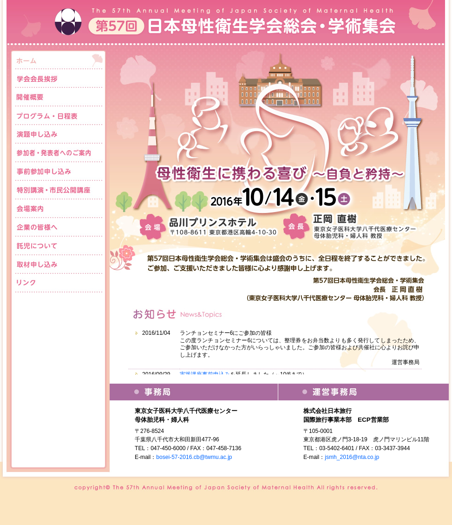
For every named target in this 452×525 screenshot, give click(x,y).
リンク (58, 283)
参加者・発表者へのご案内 (58, 153)
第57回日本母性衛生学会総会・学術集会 (226, 23)
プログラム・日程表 (58, 115)
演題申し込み (58, 134)
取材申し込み (58, 264)
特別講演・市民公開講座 (58, 190)
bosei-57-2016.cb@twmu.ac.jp (194, 457)
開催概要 (58, 97)
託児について (58, 246)
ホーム (58, 60)
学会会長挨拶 (58, 78)
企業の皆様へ (58, 227)
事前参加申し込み (58, 171)
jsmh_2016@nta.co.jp (352, 457)
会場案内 (58, 208)
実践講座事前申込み (205, 374)
